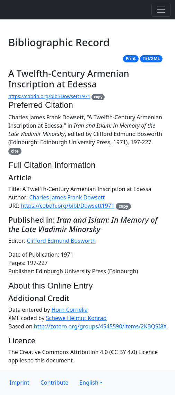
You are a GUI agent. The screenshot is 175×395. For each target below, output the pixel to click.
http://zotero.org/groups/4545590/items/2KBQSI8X (100, 326)
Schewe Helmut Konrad (76, 318)
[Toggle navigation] (161, 10)
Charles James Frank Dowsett (67, 197)
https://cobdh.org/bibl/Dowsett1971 (49, 96)
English (88, 382)
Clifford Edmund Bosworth (61, 240)
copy (98, 96)
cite (15, 151)
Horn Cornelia (69, 310)
